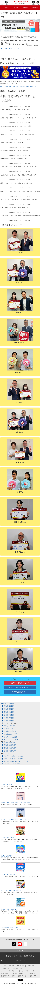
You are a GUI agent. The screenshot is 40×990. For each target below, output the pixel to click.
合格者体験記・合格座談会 (7, 703)
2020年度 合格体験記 (9, 712)
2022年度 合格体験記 (9, 709)
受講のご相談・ (19, 687)
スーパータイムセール (8, 837)
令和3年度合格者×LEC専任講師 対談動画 (13, 756)
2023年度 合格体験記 (9, 708)
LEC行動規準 (30, 966)
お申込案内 (4, 973)
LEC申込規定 (31, 973)
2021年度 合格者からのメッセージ (12, 747)
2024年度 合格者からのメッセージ (12, 742)
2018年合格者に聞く (9, 730)
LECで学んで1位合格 (9, 755)
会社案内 (3, 966)
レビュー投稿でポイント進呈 (10, 927)
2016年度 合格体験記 (9, 718)
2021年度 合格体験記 (9, 711)
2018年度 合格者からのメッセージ (12, 751)
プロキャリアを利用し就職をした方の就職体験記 (15, 803)
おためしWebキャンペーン (9, 874)
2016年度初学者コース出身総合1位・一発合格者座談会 (10, 736)
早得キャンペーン (6, 784)
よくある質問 (32, 976)
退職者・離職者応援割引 (8, 909)
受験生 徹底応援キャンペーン (10, 856)
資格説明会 (19, 956)
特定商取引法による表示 (8, 976)
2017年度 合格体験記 (9, 717)
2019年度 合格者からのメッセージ (12, 750)
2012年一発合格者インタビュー (11, 739)
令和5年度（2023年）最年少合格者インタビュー (15, 760)
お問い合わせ (22, 976)
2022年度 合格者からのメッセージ (12, 745)
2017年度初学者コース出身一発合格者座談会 (10, 733)
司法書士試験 (10, 940)
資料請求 (10, 956)
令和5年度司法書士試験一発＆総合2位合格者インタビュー (12, 726)
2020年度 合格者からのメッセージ (12, 748)
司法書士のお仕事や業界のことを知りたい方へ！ (15, 819)
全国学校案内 (30, 956)
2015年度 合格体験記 (9, 720)
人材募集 (11, 966)
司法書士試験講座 (20, 3)
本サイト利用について (27, 971)
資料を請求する (18, 682)
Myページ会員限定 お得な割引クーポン (13, 891)
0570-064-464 (20, 960)
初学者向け (25, 7)
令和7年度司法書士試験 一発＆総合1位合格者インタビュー (18, 86)
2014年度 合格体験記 (9, 722)
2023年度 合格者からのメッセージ (12, 744)
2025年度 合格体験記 (9, 705)
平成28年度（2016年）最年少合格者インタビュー (16, 763)
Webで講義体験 (18, 692)
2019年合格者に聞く (9, 728)
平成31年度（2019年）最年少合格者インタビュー (16, 761)
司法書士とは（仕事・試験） (12, 7)
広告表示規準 (5, 968)
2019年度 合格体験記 (9, 714)
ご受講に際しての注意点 (17, 973)
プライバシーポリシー (18, 968)
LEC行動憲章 (20, 966)
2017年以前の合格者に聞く (10, 731)
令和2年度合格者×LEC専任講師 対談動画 (13, 758)
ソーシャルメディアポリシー (9, 971)
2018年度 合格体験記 (9, 715)
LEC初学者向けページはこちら (11, 48)
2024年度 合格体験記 (9, 706)
